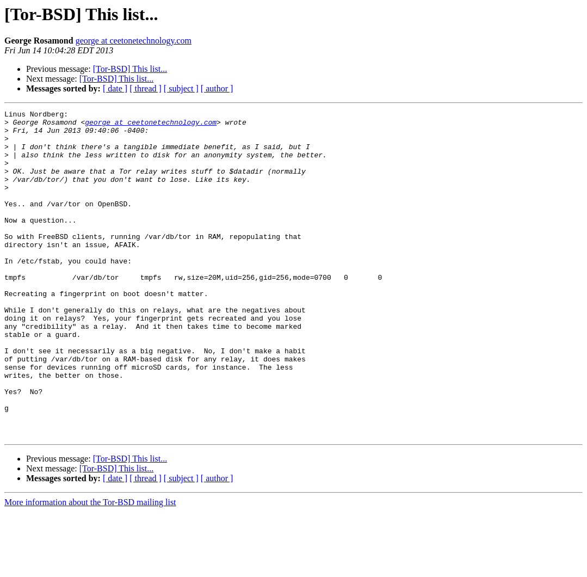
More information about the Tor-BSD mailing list (90, 567)
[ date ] (115, 88)
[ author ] (217, 88)
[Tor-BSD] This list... (130, 68)
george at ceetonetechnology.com (133, 40)
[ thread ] (145, 88)
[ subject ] (181, 88)
